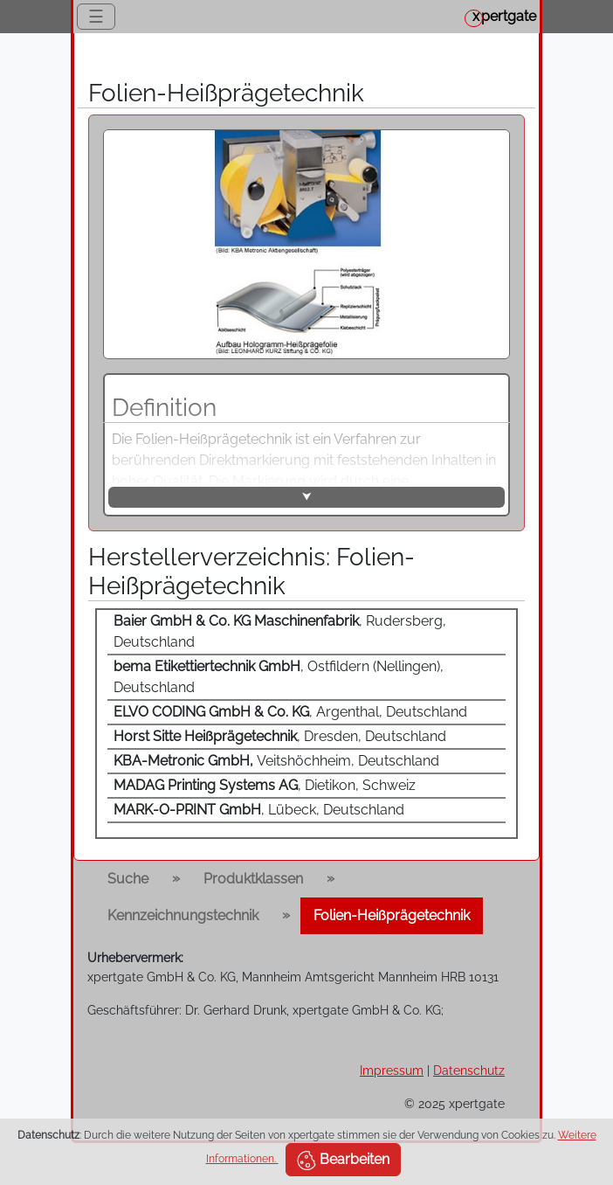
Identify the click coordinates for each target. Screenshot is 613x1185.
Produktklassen (253, 878)
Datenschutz (469, 1070)
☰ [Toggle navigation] (96, 16)
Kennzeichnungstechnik (182, 915)
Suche (127, 878)
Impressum (392, 1070)
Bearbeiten (343, 1160)
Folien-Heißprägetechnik (391, 915)
